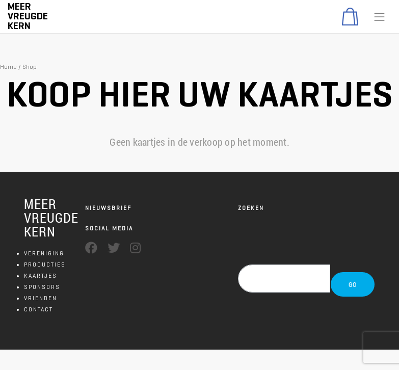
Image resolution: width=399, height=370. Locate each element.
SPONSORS (42, 286)
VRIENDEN (40, 298)
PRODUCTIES (45, 264)
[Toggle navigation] (379, 17)
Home (8, 66)
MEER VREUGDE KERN (51, 217)
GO (353, 284)
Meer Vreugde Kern (28, 16)
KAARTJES (40, 275)
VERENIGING (44, 253)
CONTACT (38, 309)
